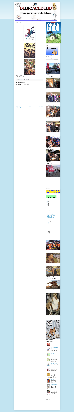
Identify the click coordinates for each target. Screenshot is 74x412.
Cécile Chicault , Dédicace (54, 363)
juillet (48, 223)
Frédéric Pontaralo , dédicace (51, 215)
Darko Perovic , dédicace (50, 217)
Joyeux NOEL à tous (50, 213)
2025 (47, 202)
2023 (47, 204)
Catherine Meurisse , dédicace (51, 214)
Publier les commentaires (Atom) (24, 107)
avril (48, 226)
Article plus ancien (40, 106)
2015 (47, 233)
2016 (47, 232)
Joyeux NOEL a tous (53, 368)
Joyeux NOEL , (52, 353)
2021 (47, 206)
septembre (49, 221)
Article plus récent (18, 106)
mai (48, 225)
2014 (47, 234)
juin (48, 224)
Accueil (30, 106)
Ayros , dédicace (49, 216)
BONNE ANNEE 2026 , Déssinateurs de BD (53, 390)
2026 (47, 201)
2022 (47, 205)
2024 (47, 203)
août (48, 222)
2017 (47, 231)
